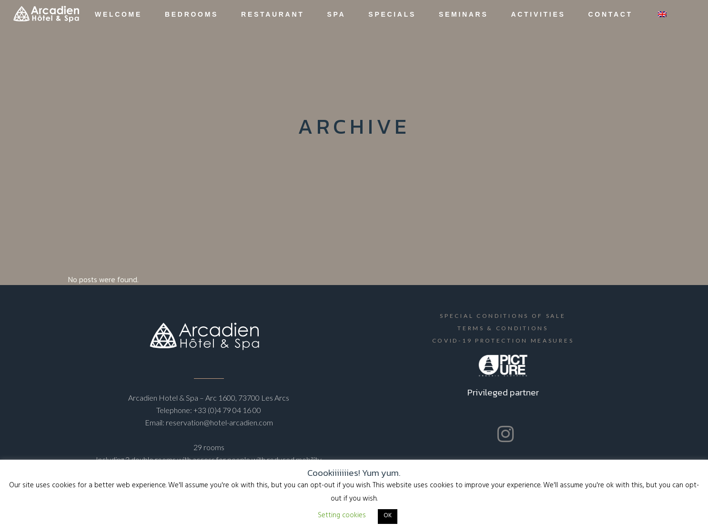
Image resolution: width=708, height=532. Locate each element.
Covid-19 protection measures (503, 340)
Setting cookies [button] (342, 516)
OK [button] (388, 516)
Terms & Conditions (502, 328)
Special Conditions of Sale (503, 315)
